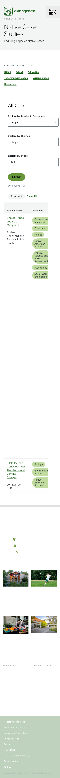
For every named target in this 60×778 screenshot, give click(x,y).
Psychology (40, 267)
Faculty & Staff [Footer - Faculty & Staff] (11, 696)
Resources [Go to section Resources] (10, 84)
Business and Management (41, 220)
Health (38, 235)
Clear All (32, 196)
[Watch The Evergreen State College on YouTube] (26, 563)
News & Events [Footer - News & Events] (41, 696)
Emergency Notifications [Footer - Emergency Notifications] (16, 733)
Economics (40, 228)
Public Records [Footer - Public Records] (11, 738)
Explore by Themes (19, 136)
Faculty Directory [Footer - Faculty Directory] (42, 675)
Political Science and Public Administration (42, 257)
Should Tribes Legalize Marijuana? (15, 221)
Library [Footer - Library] (37, 670)
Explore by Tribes (18, 156)
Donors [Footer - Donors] (7, 701)
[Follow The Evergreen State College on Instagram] (33, 563)
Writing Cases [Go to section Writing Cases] (41, 78)
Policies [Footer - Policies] (8, 744)
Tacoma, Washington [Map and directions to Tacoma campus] (30, 545)
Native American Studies (39, 243)
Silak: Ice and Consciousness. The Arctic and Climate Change (16, 470)
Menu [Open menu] (52, 10)
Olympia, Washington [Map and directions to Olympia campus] (30, 539)
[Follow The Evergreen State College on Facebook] (20, 563)
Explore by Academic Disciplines (26, 116)
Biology (38, 464)
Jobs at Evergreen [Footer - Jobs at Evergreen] (43, 701)
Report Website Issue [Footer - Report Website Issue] (14, 722)
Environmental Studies (42, 472)
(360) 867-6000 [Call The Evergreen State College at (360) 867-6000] (30, 552)
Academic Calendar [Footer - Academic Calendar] (44, 691)
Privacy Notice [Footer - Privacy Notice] (11, 761)
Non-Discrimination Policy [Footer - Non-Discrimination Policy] (16, 755)
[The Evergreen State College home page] (30, 524)
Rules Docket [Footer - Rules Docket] (10, 750)
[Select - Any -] (33, 122)
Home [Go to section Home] (7, 72)
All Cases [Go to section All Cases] (33, 72)
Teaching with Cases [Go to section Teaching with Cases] (16, 78)
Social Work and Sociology (42, 275)
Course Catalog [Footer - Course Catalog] (42, 686)
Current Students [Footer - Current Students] (12, 670)
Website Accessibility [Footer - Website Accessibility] (14, 727)
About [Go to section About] (19, 72)
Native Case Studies (14, 18)
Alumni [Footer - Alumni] (7, 706)
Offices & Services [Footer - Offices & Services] (43, 681)
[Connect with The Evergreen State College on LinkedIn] (39, 563)
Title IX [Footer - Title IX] (7, 767)
